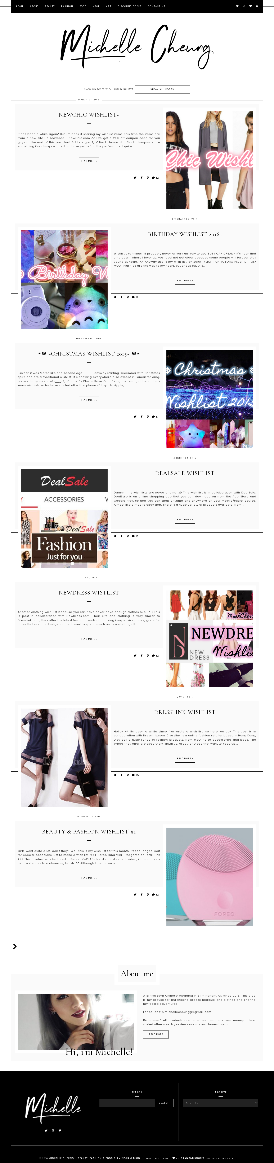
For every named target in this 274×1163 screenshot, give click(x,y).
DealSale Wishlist (185, 475)
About (34, 6)
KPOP (96, 6)
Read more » (89, 162)
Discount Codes (130, 6)
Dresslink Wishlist (185, 714)
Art (108, 6)
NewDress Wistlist (89, 594)
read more (156, 1035)
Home (20, 6)
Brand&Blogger (193, 1158)
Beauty (50, 6)
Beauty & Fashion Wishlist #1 (89, 833)
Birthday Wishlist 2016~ (185, 236)
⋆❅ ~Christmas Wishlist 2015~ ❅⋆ (89, 355)
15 (135, 777)
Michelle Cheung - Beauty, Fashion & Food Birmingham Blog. (95, 1158)
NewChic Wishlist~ (89, 116)
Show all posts (162, 89)
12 (155, 179)
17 (155, 418)
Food (83, 6)
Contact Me (156, 6)
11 (134, 299)
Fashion (67, 6)
